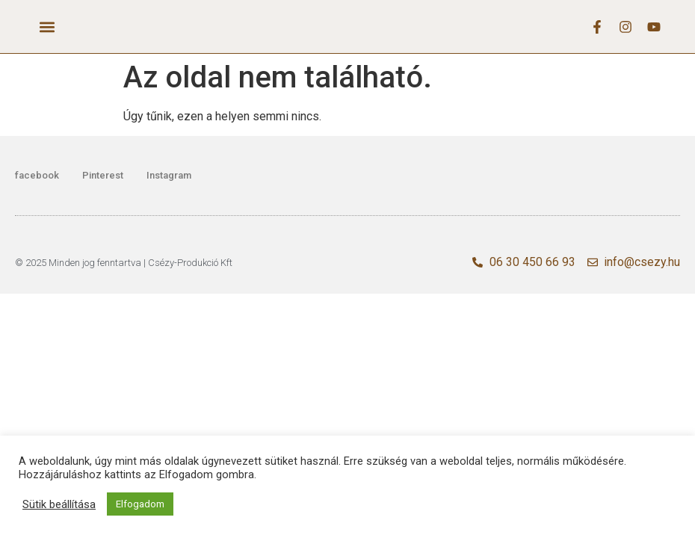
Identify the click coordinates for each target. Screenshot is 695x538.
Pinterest (102, 175)
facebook (37, 175)
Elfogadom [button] (140, 504)
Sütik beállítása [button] (59, 504)
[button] (47, 26)
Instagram (168, 175)
